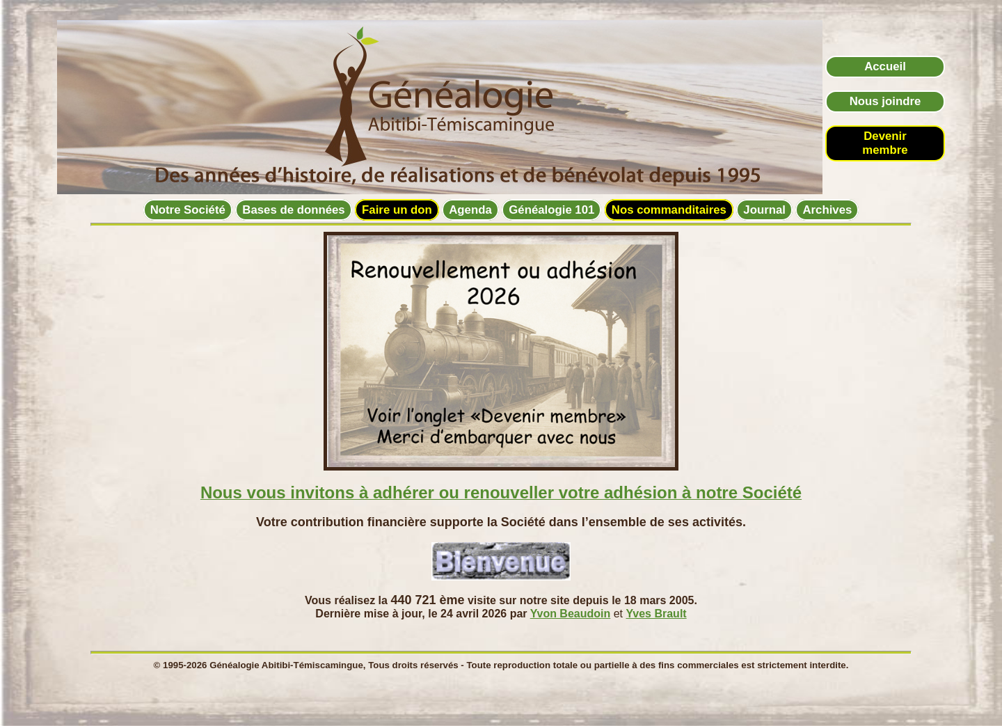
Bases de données (293, 209)
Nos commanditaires (669, 209)
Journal (764, 209)
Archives (827, 209)
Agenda (470, 209)
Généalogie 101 (551, 209)
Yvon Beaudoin (570, 614)
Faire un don (397, 209)
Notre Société (187, 209)
